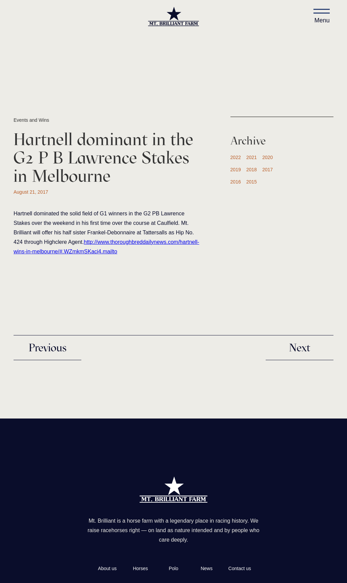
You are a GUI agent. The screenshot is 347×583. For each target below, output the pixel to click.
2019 (235, 169)
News (206, 568)
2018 (251, 169)
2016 (235, 181)
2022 (235, 157)
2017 (267, 169)
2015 (251, 181)
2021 (251, 157)
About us (107, 568)
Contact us (239, 568)
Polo (173, 568)
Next (299, 347)
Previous (47, 347)
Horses (140, 568)
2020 (267, 157)
